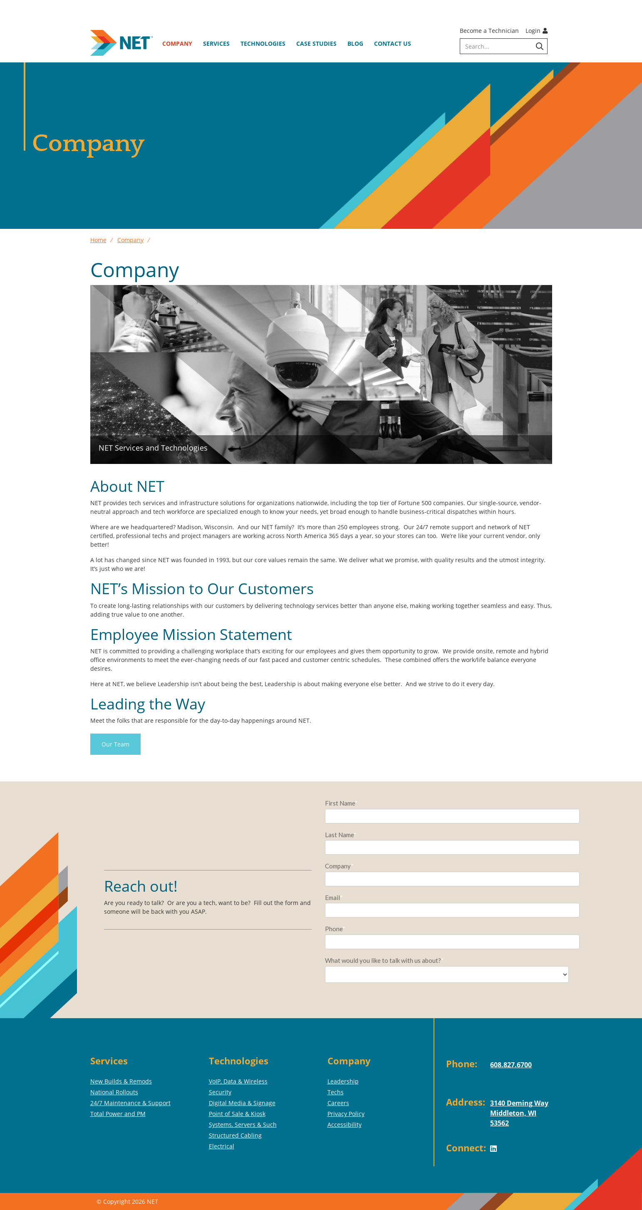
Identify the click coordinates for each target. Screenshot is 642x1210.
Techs (335, 1092)
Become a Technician (489, 31)
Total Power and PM (118, 1114)
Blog (355, 43)
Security (220, 1092)
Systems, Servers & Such (243, 1124)
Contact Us (392, 43)
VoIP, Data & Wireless (238, 1081)
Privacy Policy (345, 1114)
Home (98, 240)
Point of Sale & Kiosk (237, 1114)
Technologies (262, 43)
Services (216, 43)
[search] (504, 46)
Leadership (343, 1081)
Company (177, 43)
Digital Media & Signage (242, 1103)
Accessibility (344, 1124)
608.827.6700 (511, 1064)
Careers (338, 1103)
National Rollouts (114, 1092)
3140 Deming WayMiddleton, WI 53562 (519, 1113)
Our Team (115, 744)
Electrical (221, 1146)
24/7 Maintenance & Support (130, 1103)
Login (536, 31)
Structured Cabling (235, 1135)
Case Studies (316, 43)
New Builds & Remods (121, 1081)
